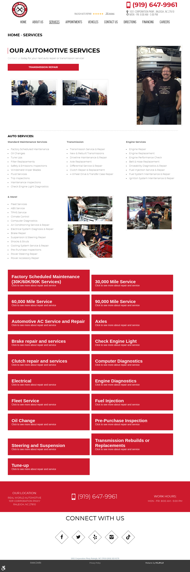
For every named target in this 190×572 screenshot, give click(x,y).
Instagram (111, 537)
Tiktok (128, 537)
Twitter (78, 537)
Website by (154, 563)
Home (23, 22)
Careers (165, 22)
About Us (37, 22)
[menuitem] (23, 22)
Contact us (14, 58)
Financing (148, 22)
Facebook (61, 537)
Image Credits (35, 562)
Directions (130, 22)
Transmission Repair (43, 67)
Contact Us (111, 22)
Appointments (73, 22)
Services (54, 22)
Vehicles (93, 22)
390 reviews (109, 13)
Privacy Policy (95, 563)
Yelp (95, 537)
